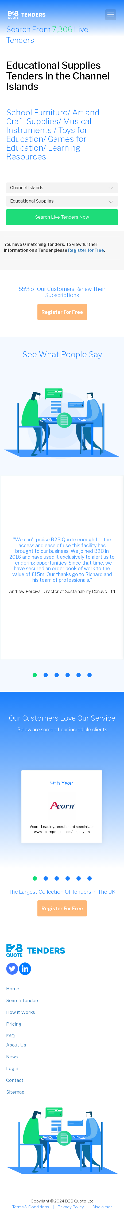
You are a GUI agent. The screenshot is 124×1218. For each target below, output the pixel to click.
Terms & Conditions (30, 1206)
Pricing (13, 1024)
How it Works (20, 1012)
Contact (15, 1080)
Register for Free (86, 250)
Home (12, 988)
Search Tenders (23, 1000)
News (12, 1056)
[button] (35, 675)
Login (12, 1068)
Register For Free (62, 312)
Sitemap (15, 1092)
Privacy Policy (70, 1206)
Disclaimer (102, 1206)
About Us (16, 1045)
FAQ (10, 1035)
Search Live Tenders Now (62, 217)
